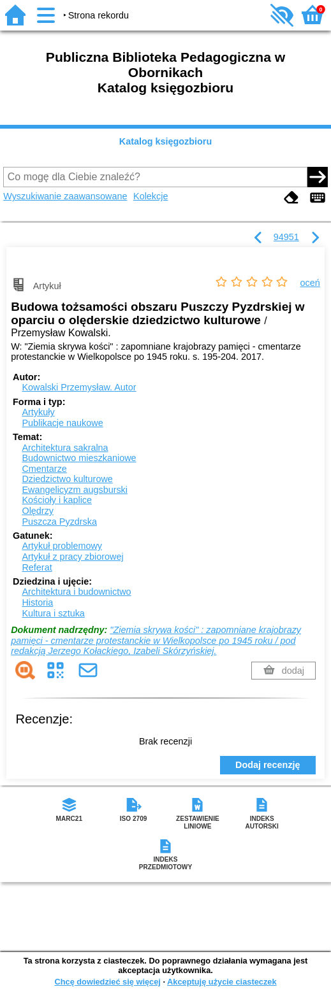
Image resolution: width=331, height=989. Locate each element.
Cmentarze (44, 469)
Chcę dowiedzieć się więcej (107, 981)
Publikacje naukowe (62, 423)
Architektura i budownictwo (76, 592)
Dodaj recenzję (267, 765)
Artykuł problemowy (62, 546)
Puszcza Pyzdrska (59, 521)
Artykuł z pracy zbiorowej (72, 556)
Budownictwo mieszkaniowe (79, 458)
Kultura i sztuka (53, 613)
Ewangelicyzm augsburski (75, 490)
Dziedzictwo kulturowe (67, 479)
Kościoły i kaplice (57, 500)
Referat (37, 567)
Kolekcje (150, 196)
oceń (310, 283)
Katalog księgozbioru (165, 141)
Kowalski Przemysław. (79, 387)
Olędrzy (38, 511)
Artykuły (38, 412)
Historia (37, 602)
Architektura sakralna (65, 448)
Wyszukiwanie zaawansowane (65, 196)
